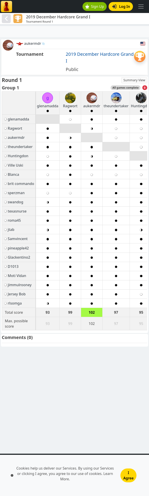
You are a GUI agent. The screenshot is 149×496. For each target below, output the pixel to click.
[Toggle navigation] (141, 6)
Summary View (134, 80)
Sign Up (94, 6)
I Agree (128, 475)
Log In (121, 6)
